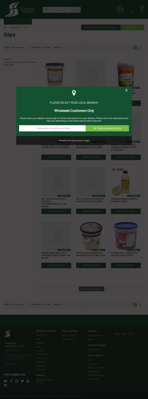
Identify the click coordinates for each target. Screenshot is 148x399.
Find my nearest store (109, 128)
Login (86, 140)
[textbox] (52, 128)
